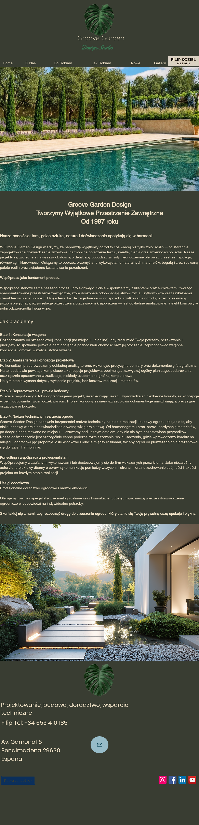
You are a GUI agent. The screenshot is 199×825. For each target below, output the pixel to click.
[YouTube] (192, 780)
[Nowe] (135, 63)
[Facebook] (172, 780)
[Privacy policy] (18, 780)
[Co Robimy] (63, 63)
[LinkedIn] (182, 780)
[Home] (8, 63)
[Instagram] (163, 780)
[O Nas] (30, 63)
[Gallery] (160, 63)
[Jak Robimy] (101, 63)
